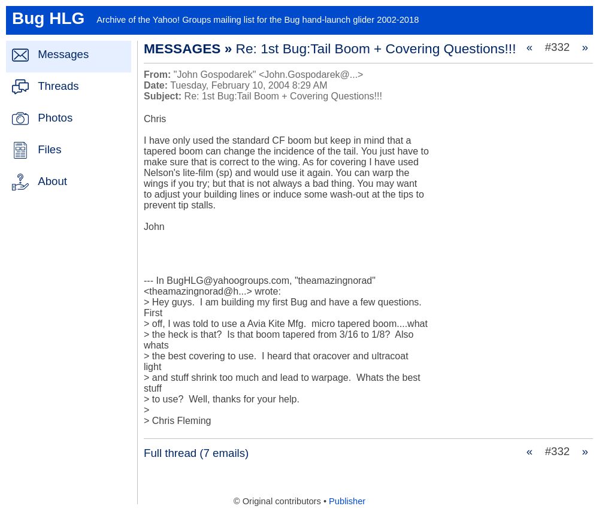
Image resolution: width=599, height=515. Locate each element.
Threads (58, 86)
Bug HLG (48, 18)
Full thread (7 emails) (196, 453)
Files (49, 149)
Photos (55, 117)
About (52, 181)
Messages (63, 54)
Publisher (347, 501)
